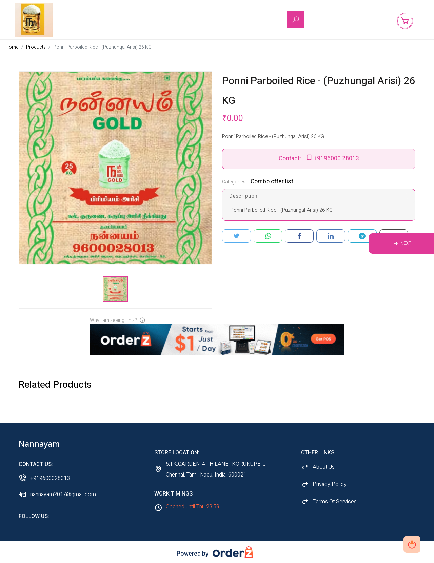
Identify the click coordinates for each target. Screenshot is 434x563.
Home (12, 47)
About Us (328, 20)
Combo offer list (272, 181)
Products (36, 47)
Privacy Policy (330, 484)
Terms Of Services (335, 502)
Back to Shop (365, 20)
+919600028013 (50, 478)
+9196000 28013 (336, 158)
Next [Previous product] (405, 243)
